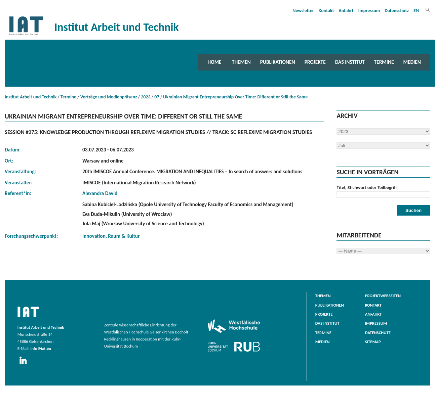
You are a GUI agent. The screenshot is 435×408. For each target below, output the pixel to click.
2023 (145, 97)
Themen (241, 62)
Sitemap (373, 341)
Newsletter (303, 10)
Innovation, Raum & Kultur (111, 236)
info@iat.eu (40, 348)
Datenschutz (397, 10)
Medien (412, 62)
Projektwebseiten (383, 295)
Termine (384, 62)
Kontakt (326, 10)
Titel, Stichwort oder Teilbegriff (367, 187)
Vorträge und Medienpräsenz (108, 97)
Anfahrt (346, 10)
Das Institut (350, 62)
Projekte (315, 62)
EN (416, 10)
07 (156, 97)
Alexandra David (99, 193)
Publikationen (277, 62)
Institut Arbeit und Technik (30, 97)
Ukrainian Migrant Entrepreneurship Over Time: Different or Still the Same (235, 97)
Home (215, 62)
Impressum (369, 10)
